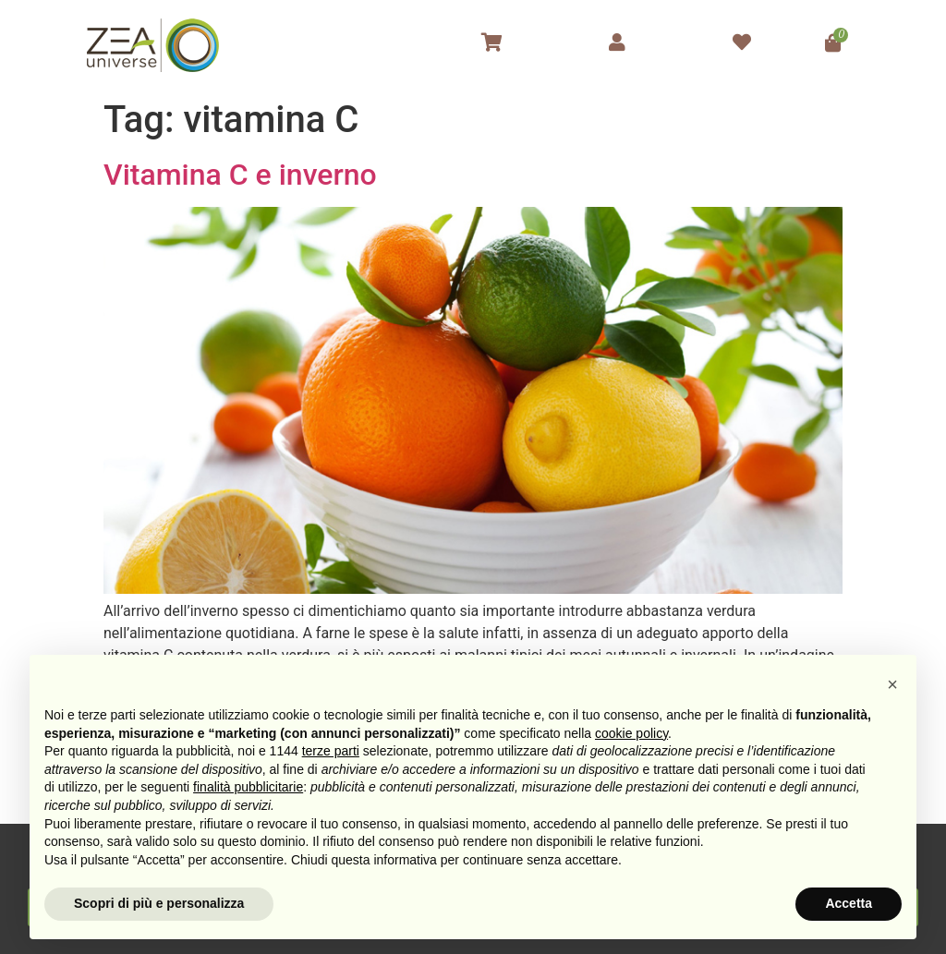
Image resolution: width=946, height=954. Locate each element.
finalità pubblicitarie (248, 786)
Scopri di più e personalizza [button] (159, 903)
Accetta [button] (848, 903)
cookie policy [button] (631, 733)
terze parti (330, 750)
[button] (892, 684)
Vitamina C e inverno (240, 174)
